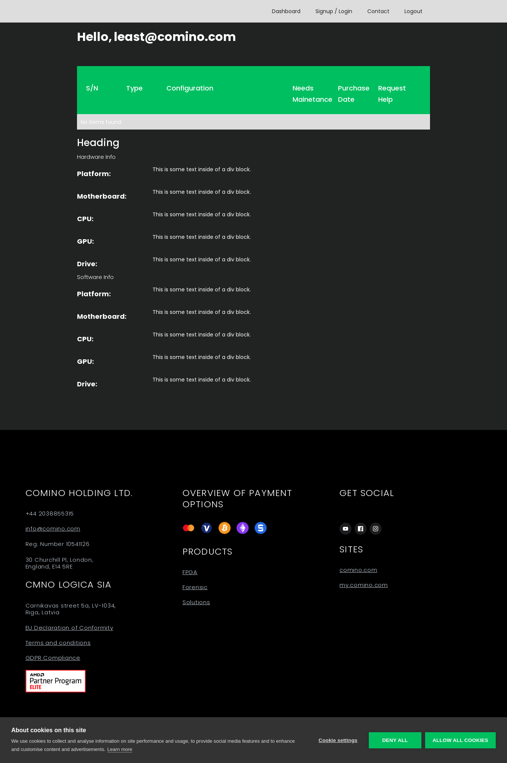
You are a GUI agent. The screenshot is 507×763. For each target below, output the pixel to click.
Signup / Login (333, 11)
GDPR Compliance (53, 658)
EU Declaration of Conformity (69, 628)
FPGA (190, 572)
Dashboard (286, 11)
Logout (413, 11)
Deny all (395, 740)
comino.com (358, 570)
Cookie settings (338, 740)
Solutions (196, 602)
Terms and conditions (58, 643)
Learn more (119, 749)
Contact (378, 11)
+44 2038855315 (50, 514)
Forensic (195, 587)
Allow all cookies (460, 740)
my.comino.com (364, 585)
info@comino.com (53, 529)
